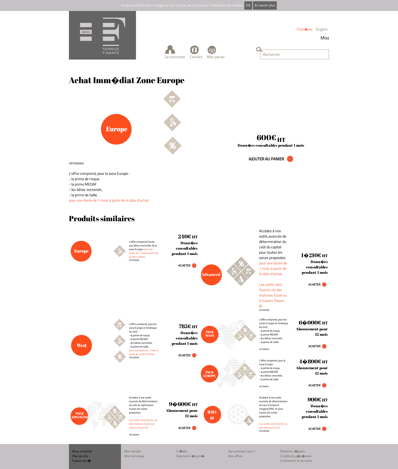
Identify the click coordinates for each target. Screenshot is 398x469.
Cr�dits (181, 451)
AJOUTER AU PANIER (267, 159)
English (322, 29)
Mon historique (134, 456)
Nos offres (235, 456)
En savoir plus (265, 5)
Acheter (184, 265)
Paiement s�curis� (190, 456)
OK (248, 5)
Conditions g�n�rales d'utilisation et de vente (296, 458)
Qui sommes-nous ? (241, 451)
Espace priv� (81, 460)
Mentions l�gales (292, 451)
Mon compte (132, 451)
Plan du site (80, 456)
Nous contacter (82, 451)
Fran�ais (304, 29)
